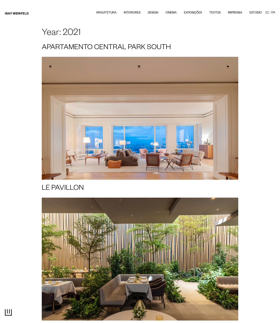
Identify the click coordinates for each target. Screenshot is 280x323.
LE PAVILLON (63, 189)
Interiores (132, 13)
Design (153, 13)
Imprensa (235, 13)
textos (215, 13)
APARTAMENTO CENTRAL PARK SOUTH (106, 48)
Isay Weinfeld (16, 14)
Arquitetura (106, 13)
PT (267, 12)
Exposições (193, 13)
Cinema (171, 13)
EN (273, 12)
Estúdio (256, 13)
